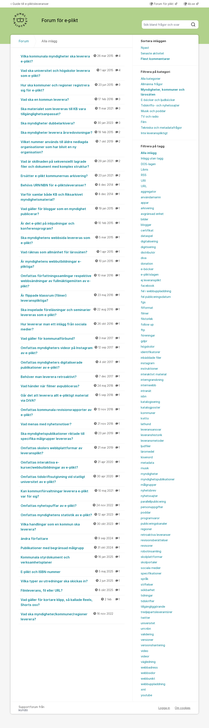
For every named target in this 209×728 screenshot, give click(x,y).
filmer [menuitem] (145, 313)
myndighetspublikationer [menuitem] (158, 479)
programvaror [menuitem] (150, 518)
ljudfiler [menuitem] (146, 446)
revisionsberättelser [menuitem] (154, 540)
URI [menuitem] (143, 181)
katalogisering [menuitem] (150, 402)
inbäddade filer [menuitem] (151, 358)
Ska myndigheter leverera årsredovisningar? (73, 132)
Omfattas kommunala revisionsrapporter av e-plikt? (73, 412)
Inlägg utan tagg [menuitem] (152, 158)
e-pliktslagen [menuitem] (150, 274)
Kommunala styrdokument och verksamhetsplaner (73, 559)
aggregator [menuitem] (148, 191)
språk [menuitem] (144, 579)
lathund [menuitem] (146, 424)
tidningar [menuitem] (147, 595)
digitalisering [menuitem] (149, 241)
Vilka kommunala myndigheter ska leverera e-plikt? (73, 58)
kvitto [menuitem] (145, 418)
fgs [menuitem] (143, 302)
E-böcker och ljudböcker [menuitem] (158, 100)
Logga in (164, 708)
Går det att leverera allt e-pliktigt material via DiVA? (73, 397)
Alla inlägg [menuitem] (149, 153)
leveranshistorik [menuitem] (151, 435)
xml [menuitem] (143, 689)
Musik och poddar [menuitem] (153, 111)
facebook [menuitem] (147, 286)
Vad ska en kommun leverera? (73, 99)
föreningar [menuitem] (148, 335)
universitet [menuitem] (148, 623)
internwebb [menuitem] (148, 385)
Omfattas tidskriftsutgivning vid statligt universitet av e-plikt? (73, 479)
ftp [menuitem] (143, 330)
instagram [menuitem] (148, 363)
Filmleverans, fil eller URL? (73, 590)
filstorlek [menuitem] (147, 319)
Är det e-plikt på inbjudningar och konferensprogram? (73, 225)
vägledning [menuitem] (148, 662)
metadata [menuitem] (147, 463)
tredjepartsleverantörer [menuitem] (156, 612)
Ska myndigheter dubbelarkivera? (73, 123)
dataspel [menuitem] (147, 236)
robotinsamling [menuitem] (151, 551)
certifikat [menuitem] (147, 230)
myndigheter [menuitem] (149, 474)
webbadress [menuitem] (149, 667)
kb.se (190, 3)
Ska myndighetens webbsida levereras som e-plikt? (73, 240)
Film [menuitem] (143, 122)
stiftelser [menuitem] (147, 584)
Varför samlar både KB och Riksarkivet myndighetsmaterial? (73, 197)
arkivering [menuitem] (147, 208)
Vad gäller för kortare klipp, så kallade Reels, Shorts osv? (73, 602)
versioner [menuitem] (147, 640)
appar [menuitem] (145, 203)
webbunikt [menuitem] (148, 678)
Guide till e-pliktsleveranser (30, 3)
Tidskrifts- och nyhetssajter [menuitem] (160, 105)
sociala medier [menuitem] (151, 568)
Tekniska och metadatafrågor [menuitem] (161, 127)
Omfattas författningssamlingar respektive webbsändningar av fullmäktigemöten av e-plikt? (73, 280)
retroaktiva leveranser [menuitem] (156, 535)
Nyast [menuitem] (145, 48)
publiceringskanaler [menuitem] (154, 523)
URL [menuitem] (144, 186)
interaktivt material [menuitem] (153, 374)
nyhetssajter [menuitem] (149, 496)
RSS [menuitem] (143, 175)
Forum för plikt (162, 3)
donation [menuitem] (147, 263)
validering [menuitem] (147, 634)
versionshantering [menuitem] (153, 645)
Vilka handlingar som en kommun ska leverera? (73, 526)
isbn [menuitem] (143, 396)
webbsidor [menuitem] (148, 673)
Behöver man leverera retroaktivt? (73, 376)
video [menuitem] (144, 651)
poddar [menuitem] (146, 512)
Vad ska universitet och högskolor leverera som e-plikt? (73, 73)
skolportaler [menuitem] (149, 562)
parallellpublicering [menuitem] (153, 501)
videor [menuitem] (145, 656)
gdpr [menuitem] (144, 341)
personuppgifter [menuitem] (152, 507)
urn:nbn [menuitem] (146, 628)
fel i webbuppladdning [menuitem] (156, 291)
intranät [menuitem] (146, 391)
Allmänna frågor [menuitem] (152, 84)
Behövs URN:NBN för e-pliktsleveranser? (73, 185)
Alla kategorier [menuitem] (150, 79)
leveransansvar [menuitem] (151, 429)
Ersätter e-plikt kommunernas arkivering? (73, 175)
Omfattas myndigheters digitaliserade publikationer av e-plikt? (73, 364)
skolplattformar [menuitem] (151, 557)
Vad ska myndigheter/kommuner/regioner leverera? (73, 616)
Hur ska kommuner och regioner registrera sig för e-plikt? (73, 87)
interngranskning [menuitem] (152, 380)
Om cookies (182, 708)
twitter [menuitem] (145, 618)
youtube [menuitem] (146, 695)
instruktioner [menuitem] (149, 368)
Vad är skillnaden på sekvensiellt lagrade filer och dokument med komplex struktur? (73, 164)
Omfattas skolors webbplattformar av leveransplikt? (73, 450)
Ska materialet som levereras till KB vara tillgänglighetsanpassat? (73, 111)
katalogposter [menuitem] (150, 407)
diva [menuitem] (143, 258)
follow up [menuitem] (147, 324)
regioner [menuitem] (146, 529)
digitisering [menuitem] (148, 247)
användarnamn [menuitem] (151, 197)
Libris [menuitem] (144, 169)
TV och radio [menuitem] (150, 116)
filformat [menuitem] (147, 308)
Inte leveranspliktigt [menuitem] (154, 133)
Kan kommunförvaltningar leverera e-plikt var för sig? (73, 493)
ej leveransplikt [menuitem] (151, 280)
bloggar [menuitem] (146, 225)
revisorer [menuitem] (147, 546)
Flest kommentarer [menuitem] (155, 59)
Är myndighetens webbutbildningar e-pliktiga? (73, 263)
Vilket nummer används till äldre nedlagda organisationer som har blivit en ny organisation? (73, 146)
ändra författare (73, 538)
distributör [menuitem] (148, 252)
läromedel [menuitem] (147, 451)
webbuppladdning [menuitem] (153, 684)
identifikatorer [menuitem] (150, 352)
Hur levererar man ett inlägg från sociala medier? (73, 326)
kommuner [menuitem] (148, 413)
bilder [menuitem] (144, 219)
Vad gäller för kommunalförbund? (73, 338)
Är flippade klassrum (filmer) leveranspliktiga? (73, 297)
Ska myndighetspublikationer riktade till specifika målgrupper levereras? (73, 436)
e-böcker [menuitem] (147, 269)
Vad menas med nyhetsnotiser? (73, 424)
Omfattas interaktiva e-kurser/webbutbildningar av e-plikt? (73, 464)
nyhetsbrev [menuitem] (148, 490)
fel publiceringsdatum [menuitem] (156, 297)
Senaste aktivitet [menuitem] (152, 53)
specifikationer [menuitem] (151, 573)
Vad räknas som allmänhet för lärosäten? (73, 252)
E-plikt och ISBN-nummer (73, 571)
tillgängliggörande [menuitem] (153, 606)
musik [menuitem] (145, 468)
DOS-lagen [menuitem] (148, 164)
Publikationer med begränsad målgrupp (73, 547)
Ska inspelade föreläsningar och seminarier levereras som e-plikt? (73, 312)
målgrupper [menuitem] (148, 485)
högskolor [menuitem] (148, 346)
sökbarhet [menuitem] (148, 590)
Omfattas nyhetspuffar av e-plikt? (73, 505)
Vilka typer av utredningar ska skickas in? (73, 581)
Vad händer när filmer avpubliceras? (73, 386)
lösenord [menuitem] (147, 457)
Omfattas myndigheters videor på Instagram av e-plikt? (73, 350)
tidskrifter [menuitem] (147, 601)
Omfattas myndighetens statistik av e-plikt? (73, 515)
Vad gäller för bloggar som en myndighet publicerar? (73, 211)
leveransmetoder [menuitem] (152, 441)
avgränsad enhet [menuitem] (152, 214)
